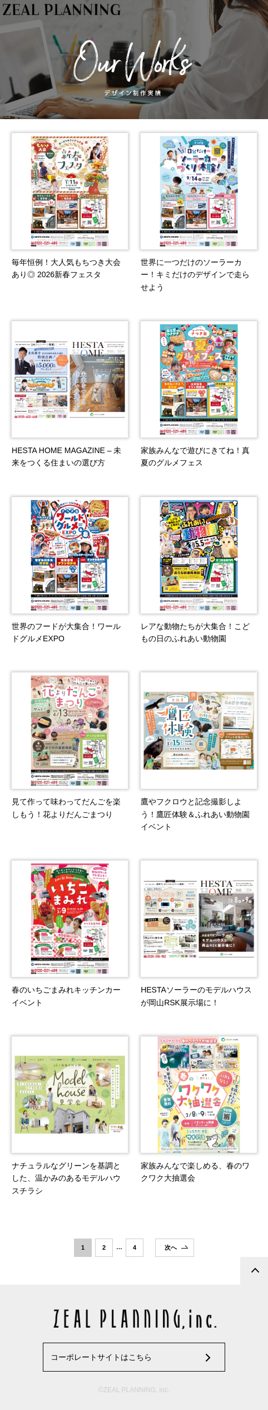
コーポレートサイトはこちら (101, 1357)
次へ (171, 1247)
